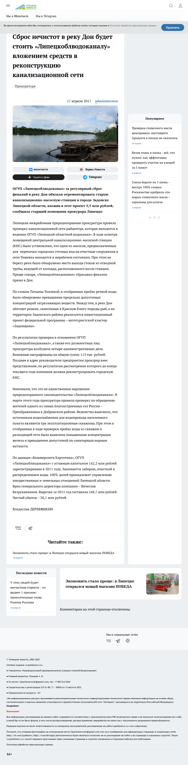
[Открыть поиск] (171, 5)
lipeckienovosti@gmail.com (33, 681)
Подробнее (12, 705)
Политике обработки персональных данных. (133, 25)
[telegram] (31, 528)
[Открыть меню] (8, 5)
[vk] (18, 528)
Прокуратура (25, 86)
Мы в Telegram (46, 16)
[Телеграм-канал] (92, 177)
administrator (106, 101)
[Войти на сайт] (180, 5)
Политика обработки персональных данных (29, 744)
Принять (173, 27)
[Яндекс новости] (92, 169)
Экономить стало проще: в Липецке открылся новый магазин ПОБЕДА (65, 555)
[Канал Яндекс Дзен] (39, 177)
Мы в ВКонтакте (17, 16)
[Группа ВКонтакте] (39, 169)
